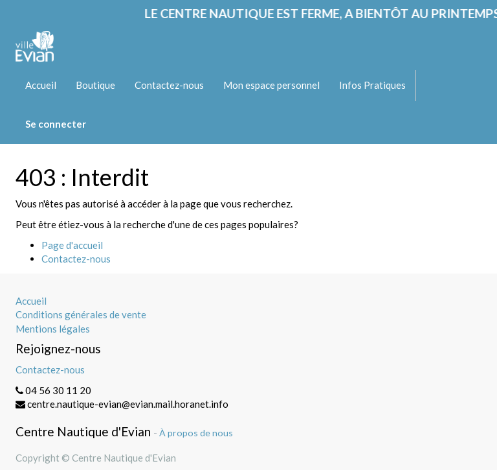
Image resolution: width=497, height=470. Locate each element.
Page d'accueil (72, 245)
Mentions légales (53, 329)
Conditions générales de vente (81, 314)
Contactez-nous (76, 258)
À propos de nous (196, 432)
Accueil (31, 301)
